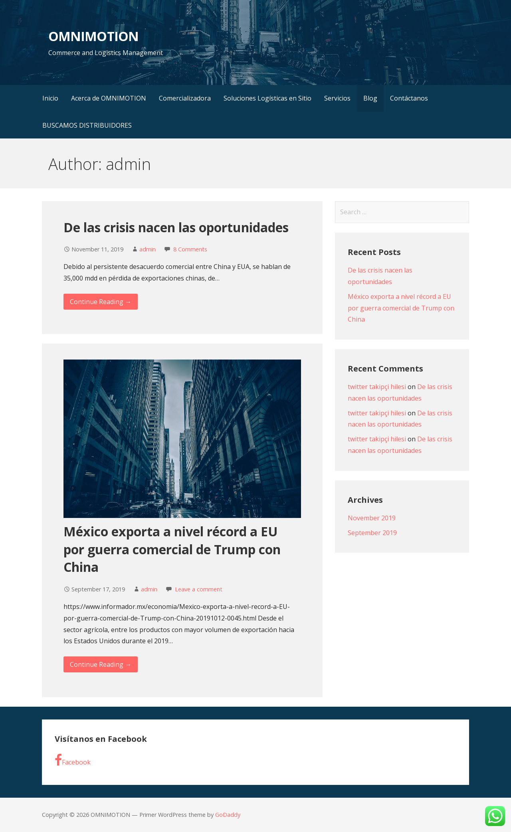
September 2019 (372, 532)
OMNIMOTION (93, 36)
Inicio (50, 98)
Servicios (337, 98)
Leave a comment (198, 589)
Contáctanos (409, 98)
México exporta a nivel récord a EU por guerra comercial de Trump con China (172, 549)
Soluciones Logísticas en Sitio (267, 98)
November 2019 (372, 518)
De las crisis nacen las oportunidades (176, 227)
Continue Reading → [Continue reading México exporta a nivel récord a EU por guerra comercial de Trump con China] (100, 664)
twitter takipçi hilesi (377, 386)
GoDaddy (227, 814)
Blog (370, 98)
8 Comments (190, 249)
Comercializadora (185, 98)
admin (147, 249)
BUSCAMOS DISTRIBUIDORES (87, 125)
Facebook (73, 760)
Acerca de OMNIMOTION (108, 98)
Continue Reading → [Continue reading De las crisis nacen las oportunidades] (100, 301)
